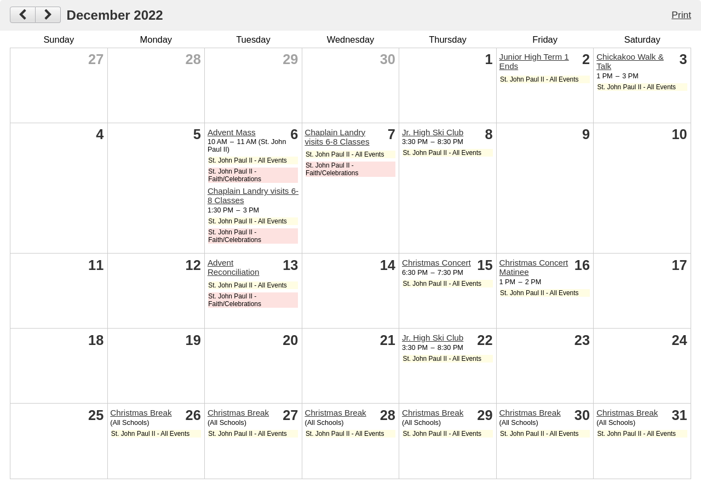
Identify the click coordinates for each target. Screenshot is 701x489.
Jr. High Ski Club (432, 132)
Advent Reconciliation (234, 267)
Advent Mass (232, 132)
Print (681, 14)
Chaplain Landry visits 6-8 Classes (336, 137)
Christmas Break (140, 412)
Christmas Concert (436, 262)
